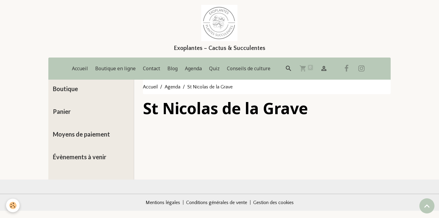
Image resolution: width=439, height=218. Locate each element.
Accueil (80, 68)
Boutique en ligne (115, 68)
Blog (172, 68)
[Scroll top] (426, 205)
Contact (151, 68)
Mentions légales (163, 202)
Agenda (193, 68)
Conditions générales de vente (216, 202)
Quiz (214, 68)
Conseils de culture (248, 68)
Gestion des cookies (273, 202)
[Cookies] (13, 205)
